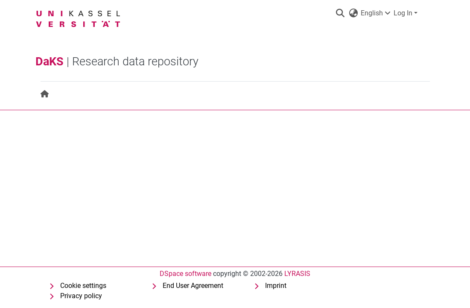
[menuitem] (45, 94)
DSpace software (185, 274)
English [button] (369, 13)
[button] (340, 13)
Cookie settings (83, 286)
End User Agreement (193, 286)
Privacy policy (81, 296)
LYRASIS (297, 274)
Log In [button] (404, 13)
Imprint (275, 286)
